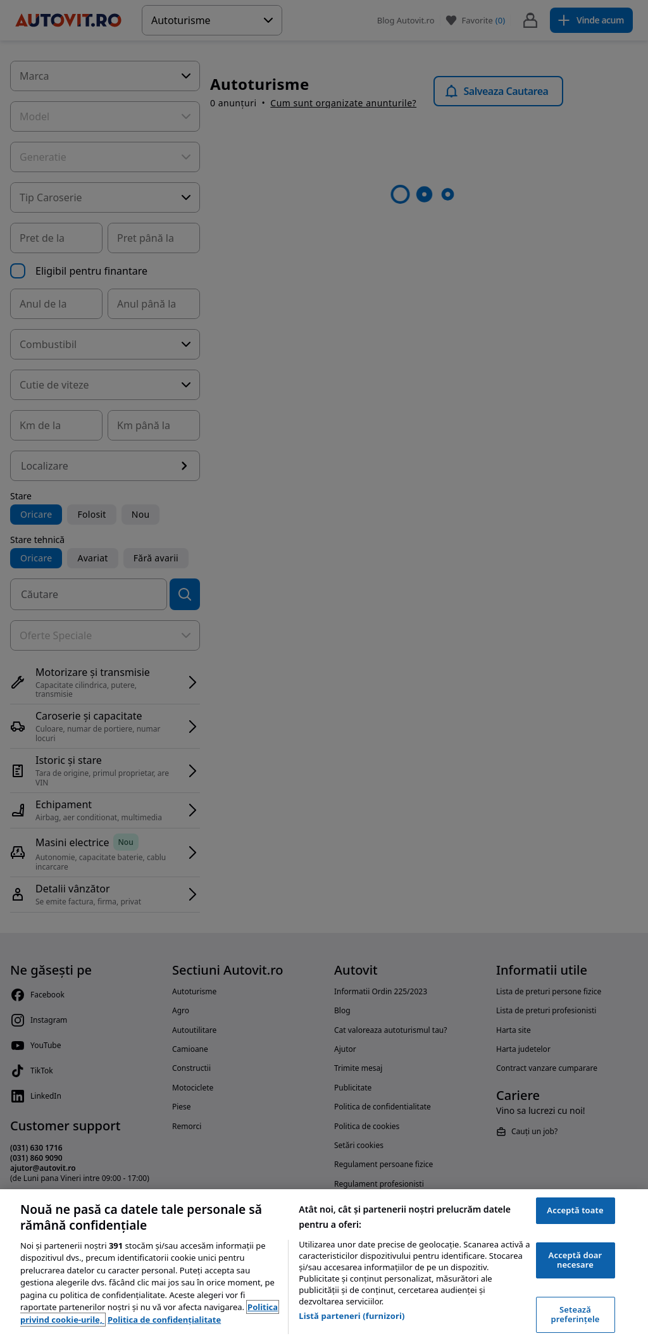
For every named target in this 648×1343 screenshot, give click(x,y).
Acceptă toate (575, 1210)
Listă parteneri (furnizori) (351, 1315)
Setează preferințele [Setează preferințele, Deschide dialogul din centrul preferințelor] (575, 1314)
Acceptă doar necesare (575, 1260)
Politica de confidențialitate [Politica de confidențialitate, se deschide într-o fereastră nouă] (164, 1319)
